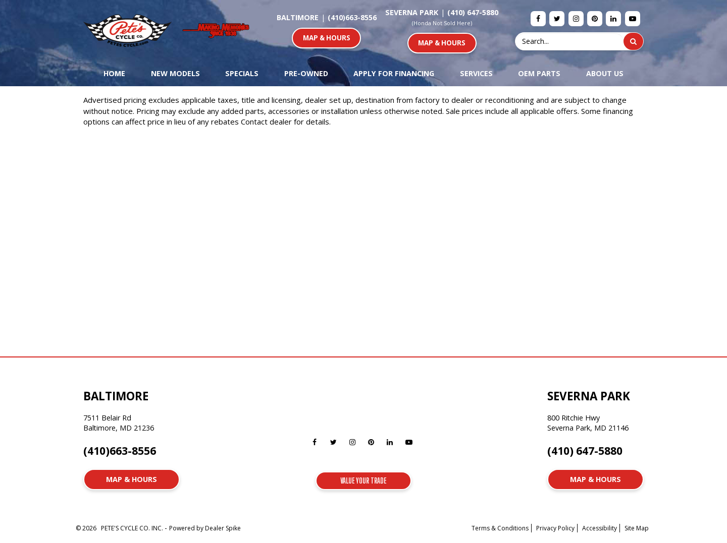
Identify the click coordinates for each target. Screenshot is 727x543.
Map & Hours (326, 37)
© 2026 (88, 528)
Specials (241, 73)
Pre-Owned (306, 73)
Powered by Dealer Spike (205, 528)
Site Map (637, 528)
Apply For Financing (393, 73)
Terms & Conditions (500, 528)
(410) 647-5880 (472, 12)
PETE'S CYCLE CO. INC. (133, 528)
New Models (175, 73)
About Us (605, 73)
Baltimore (298, 17)
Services (476, 73)
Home (114, 73)
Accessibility (599, 528)
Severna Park (411, 12)
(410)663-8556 (352, 17)
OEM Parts (539, 73)
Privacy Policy (555, 528)
